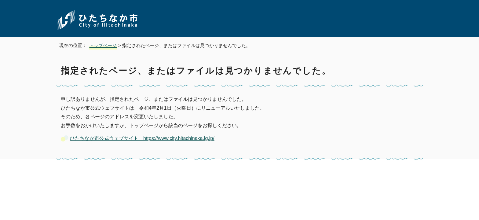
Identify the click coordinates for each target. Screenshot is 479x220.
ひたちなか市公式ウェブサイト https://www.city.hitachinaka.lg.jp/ (142, 138)
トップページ (103, 45)
